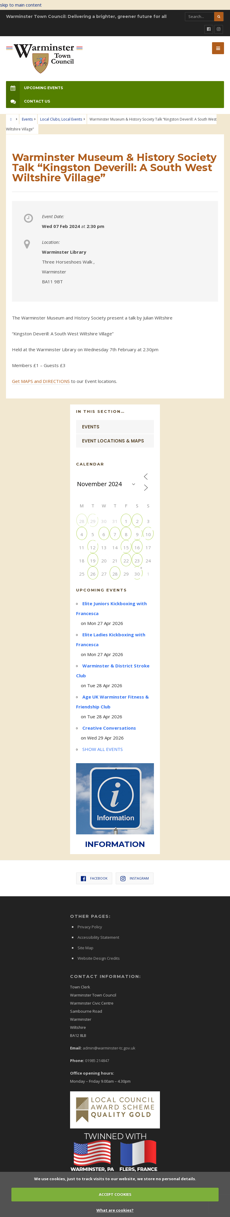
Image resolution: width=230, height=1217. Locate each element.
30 (137, 573)
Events (27, 119)
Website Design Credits (99, 958)
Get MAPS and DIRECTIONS (41, 381)
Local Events (71, 119)
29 (93, 521)
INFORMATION (115, 844)
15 (126, 547)
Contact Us (28, 101)
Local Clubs (50, 119)
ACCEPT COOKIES (115, 1194)
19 (93, 560)
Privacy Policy (90, 927)
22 (126, 560)
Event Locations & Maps (113, 441)
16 (137, 547)
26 (93, 573)
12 (93, 547)
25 (81, 573)
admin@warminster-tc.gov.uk (109, 1048)
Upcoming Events (34, 88)
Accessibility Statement (98, 937)
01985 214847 (97, 1060)
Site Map (85, 947)
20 (104, 560)
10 (148, 534)
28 (81, 521)
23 (137, 560)
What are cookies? (115, 1210)
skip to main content (21, 5)
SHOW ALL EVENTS (102, 749)
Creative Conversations (109, 728)
